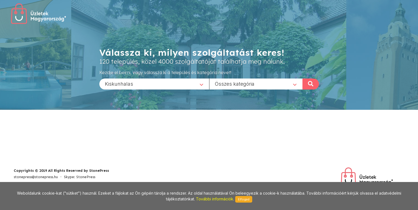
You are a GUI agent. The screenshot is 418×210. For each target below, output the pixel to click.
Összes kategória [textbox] (234, 83)
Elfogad (243, 199)
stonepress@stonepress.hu (36, 177)
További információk (214, 199)
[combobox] (154, 83)
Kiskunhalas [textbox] (119, 83)
